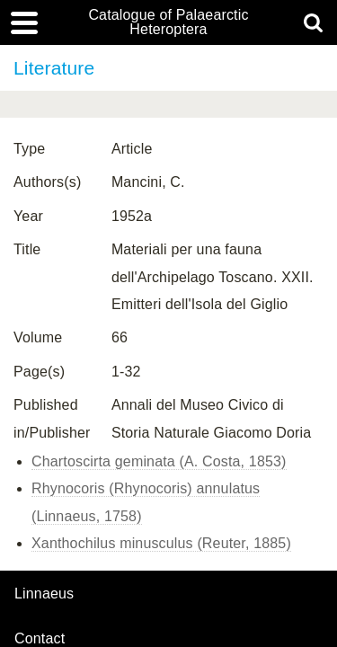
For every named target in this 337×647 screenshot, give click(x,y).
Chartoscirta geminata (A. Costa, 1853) (159, 461)
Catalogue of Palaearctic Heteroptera (168, 22)
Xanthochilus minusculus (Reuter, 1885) (161, 543)
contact (39, 638)
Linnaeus (44, 594)
